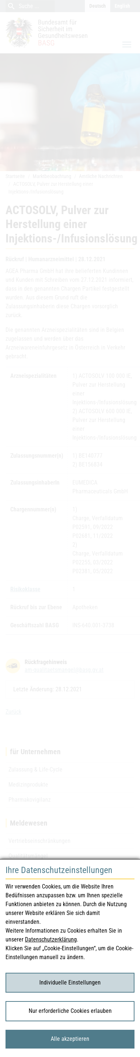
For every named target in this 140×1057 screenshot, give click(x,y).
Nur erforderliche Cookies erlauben (70, 1010)
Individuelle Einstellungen (70, 982)
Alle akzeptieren (70, 1038)
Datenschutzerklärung (51, 939)
